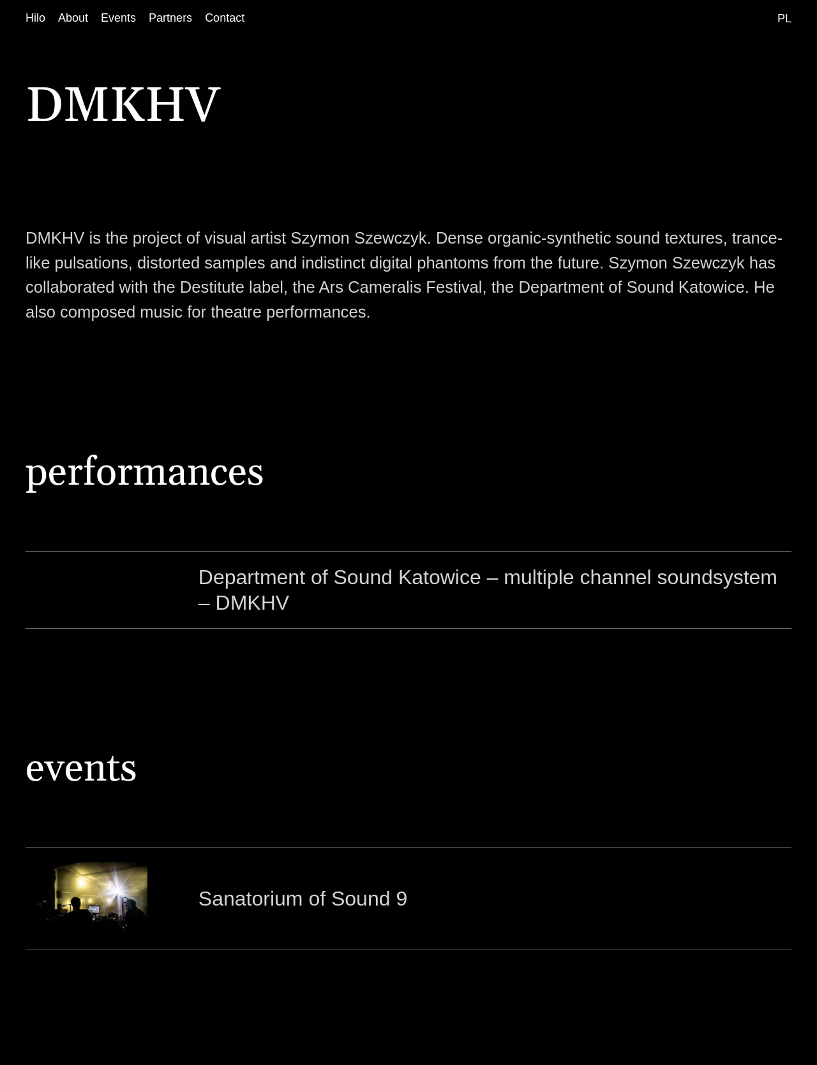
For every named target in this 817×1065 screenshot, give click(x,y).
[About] (73, 18)
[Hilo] (35, 18)
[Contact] (225, 18)
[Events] (118, 18)
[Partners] (170, 18)
